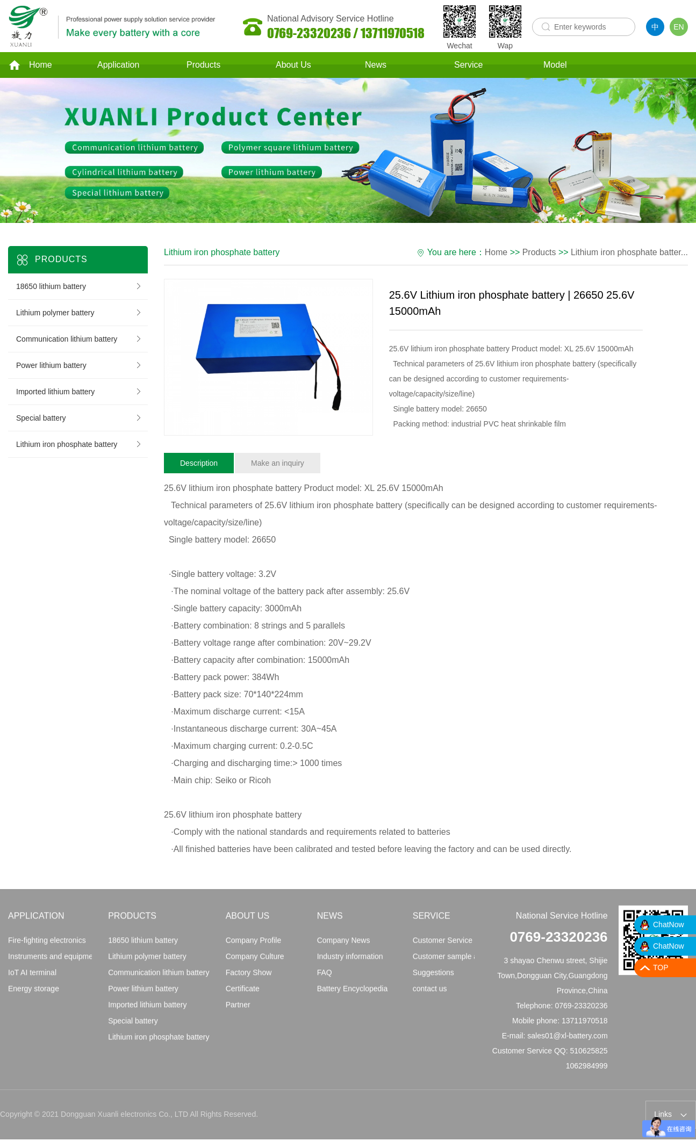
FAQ (324, 980)
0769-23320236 (558, 944)
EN (678, 27)
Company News (343, 947)
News (375, 66)
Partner (238, 1012)
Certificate (243, 996)
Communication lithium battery (79, 342)
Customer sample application (461, 963)
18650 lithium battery (79, 289)
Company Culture (255, 963)
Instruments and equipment (53, 963)
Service (468, 66)
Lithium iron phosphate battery (79, 447)
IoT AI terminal (32, 980)
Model (555, 66)
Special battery (79, 421)
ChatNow (668, 924)
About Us (293, 66)
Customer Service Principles (460, 947)
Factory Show (249, 980)
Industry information (350, 963)
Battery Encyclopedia (352, 996)
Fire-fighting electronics (47, 947)
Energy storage (33, 996)
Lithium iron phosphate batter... (629, 254)
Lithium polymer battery (79, 315)
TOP (661, 967)
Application (118, 66)
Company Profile (254, 947)
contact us (430, 996)
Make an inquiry (277, 465)
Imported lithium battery (79, 394)
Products (203, 66)
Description (199, 465)
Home (30, 67)
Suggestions (433, 980)
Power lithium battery (79, 368)
